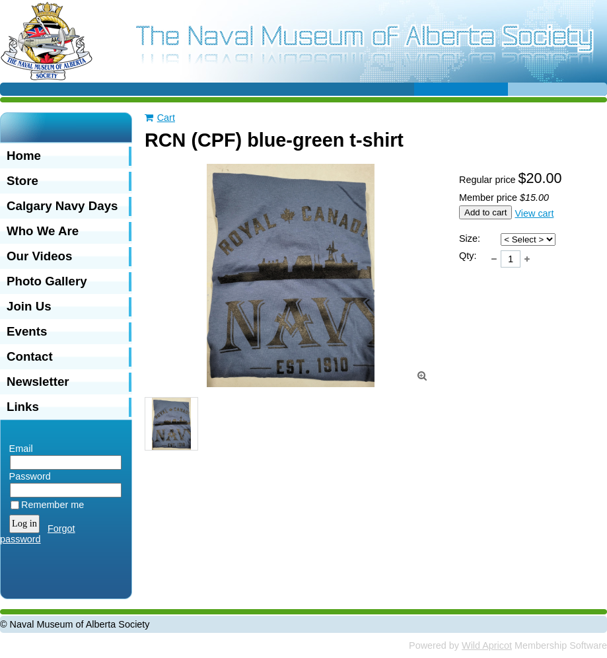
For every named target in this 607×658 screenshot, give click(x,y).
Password (27, 476)
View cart (534, 213)
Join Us (29, 306)
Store (22, 181)
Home (24, 156)
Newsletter (38, 381)
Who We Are (43, 231)
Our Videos (39, 256)
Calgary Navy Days (62, 206)
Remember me (52, 504)
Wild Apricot (487, 645)
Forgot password (37, 533)
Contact (30, 356)
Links (23, 407)
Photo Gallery (47, 281)
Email (18, 448)
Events (27, 331)
